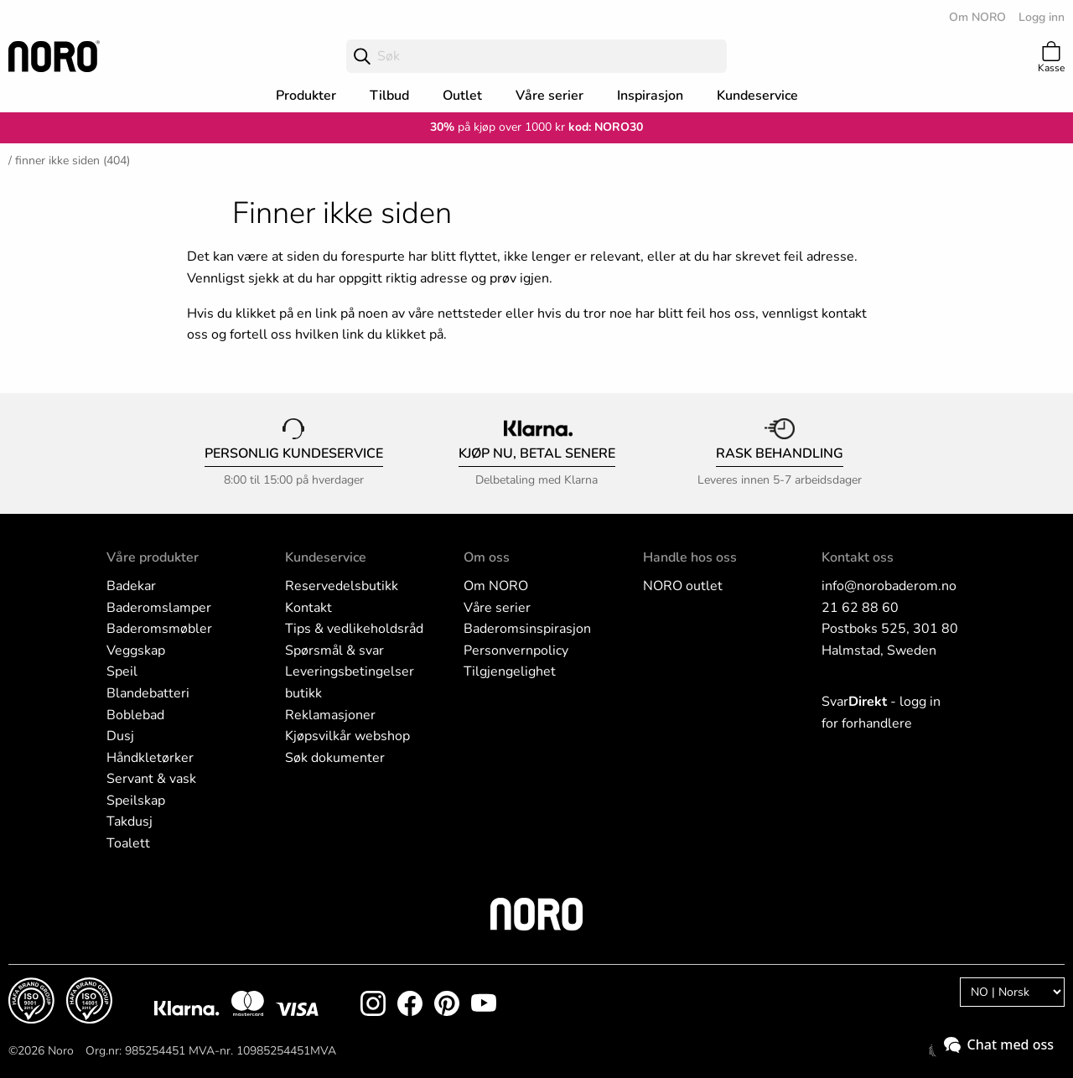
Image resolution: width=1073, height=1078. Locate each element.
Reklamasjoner (330, 715)
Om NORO (977, 17)
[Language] (1012, 992)
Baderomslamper (158, 608)
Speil (121, 671)
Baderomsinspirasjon (527, 628)
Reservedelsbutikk (341, 586)
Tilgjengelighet (510, 671)
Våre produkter (152, 557)
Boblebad (135, 715)
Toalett (128, 843)
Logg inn (1042, 17)
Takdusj (129, 821)
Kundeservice (757, 95)
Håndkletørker (150, 758)
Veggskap (135, 650)
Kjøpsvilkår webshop (347, 736)
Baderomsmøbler (159, 628)
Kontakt (308, 608)
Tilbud (389, 95)
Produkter (306, 95)
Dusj (120, 736)
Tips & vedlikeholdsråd (354, 628)
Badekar (131, 586)
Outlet (462, 95)
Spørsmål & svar (334, 650)
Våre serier (549, 95)
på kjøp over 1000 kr (497, 127)
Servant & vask (151, 779)
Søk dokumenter (335, 758)
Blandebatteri (147, 693)
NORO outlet (683, 586)
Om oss (487, 557)
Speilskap (135, 800)
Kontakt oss (858, 557)
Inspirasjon (650, 95)
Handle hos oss (690, 557)
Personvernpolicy (516, 650)
